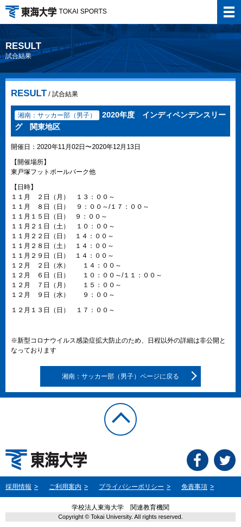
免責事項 (194, 487)
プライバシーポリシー (131, 487)
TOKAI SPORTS (56, 11)
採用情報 (18, 487)
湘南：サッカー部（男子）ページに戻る (120, 376)
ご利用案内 (65, 487)
